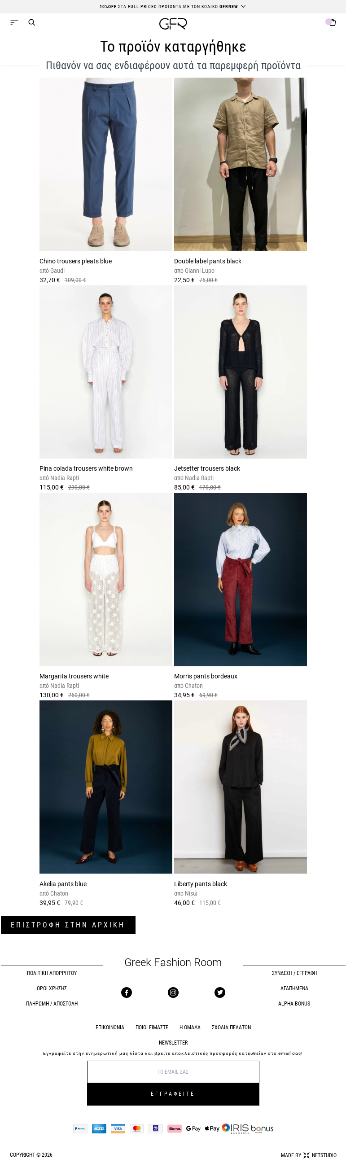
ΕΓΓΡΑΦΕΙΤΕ (173, 1094)
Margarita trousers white (74, 676)
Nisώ (190, 893)
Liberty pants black (200, 884)
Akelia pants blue (63, 884)
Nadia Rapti (64, 477)
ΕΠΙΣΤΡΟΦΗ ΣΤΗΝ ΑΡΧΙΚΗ (68, 925)
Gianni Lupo (199, 270)
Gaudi (57, 270)
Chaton (193, 685)
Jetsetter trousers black (207, 468)
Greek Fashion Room (173, 963)
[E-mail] (173, 1072)
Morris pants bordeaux (205, 676)
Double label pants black (207, 261)
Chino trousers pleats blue (75, 261)
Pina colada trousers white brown (86, 468)
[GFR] (173, 25)
